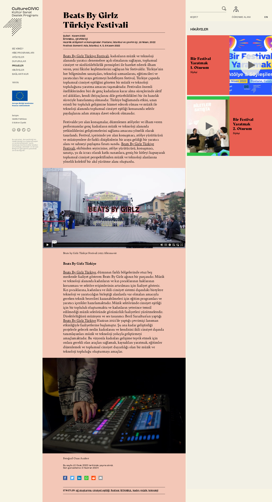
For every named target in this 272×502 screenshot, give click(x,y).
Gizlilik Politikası (19, 119)
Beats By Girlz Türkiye (79, 272)
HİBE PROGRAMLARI (23, 53)
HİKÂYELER (18, 70)
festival (115, 490)
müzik (143, 490)
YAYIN (15, 83)
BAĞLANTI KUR (20, 74)
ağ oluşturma (83, 490)
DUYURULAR (19, 61)
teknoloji (153, 490)
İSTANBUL (126, 490)
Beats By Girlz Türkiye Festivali (86, 55)
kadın (136, 490)
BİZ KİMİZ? (17, 49)
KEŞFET (194, 17)
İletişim (15, 116)
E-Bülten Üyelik (19, 123)
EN (266, 17)
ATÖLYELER (18, 57)
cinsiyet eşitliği (101, 490)
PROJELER (18, 66)
